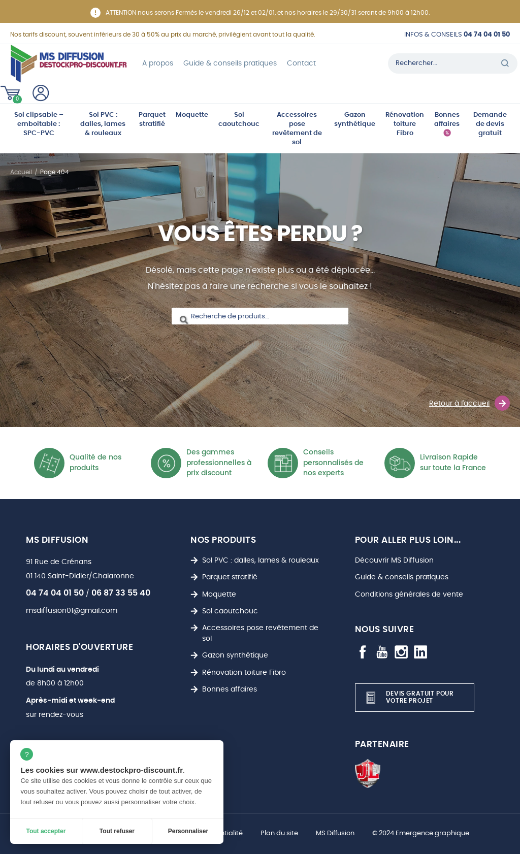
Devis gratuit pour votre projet (408, 697)
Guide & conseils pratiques (230, 63)
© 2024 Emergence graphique (420, 833)
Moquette (192, 115)
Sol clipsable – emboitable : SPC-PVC (38, 124)
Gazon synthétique (354, 119)
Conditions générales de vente (409, 594)
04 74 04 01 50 (55, 593)
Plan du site (279, 833)
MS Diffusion (335, 833)
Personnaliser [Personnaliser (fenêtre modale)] (188, 831)
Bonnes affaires (447, 119)
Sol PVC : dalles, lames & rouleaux (102, 124)
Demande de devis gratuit (490, 124)
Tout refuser (117, 831)
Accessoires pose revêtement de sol (297, 129)
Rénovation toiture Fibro (404, 124)
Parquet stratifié (152, 119)
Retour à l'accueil (469, 403)
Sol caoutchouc (238, 119)
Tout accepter (46, 831)
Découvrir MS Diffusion (394, 560)
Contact (301, 63)
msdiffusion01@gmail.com (71, 610)
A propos (157, 63)
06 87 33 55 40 (120, 593)
